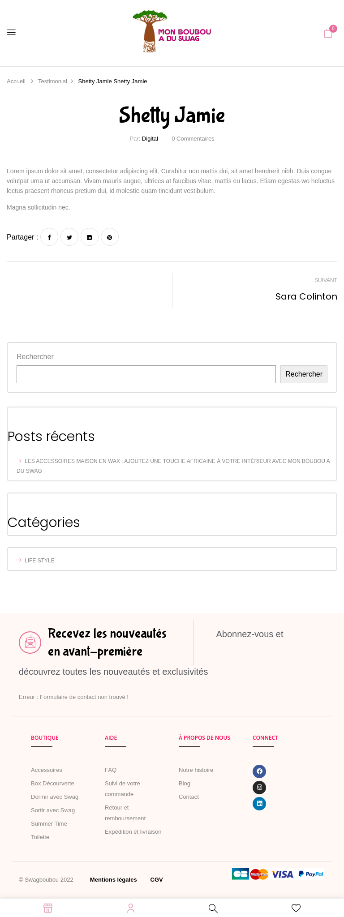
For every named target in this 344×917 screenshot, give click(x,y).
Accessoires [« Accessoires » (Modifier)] (46, 770)
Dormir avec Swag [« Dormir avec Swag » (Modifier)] (54, 796)
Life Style (40, 560)
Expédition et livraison (133, 831)
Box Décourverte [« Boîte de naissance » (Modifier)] (52, 783)
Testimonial (52, 81)
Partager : (22, 237)
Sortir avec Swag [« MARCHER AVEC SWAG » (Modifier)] (53, 810)
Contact (189, 796)
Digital (150, 138)
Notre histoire (196, 770)
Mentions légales (113, 879)
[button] (328, 33)
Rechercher (35, 356)
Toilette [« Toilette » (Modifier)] (40, 837)
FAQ (110, 770)
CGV (156, 879)
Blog (184, 783)
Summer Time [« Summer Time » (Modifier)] (49, 823)
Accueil (16, 81)
